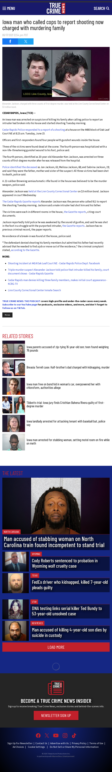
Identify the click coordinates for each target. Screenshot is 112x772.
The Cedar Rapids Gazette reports (21, 202)
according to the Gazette (25, 250)
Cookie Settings (36, 747)
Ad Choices (18, 747)
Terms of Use (96, 743)
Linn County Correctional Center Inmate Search (34, 290)
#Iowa (7, 315)
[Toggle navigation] (9, 8)
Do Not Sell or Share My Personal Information (74, 747)
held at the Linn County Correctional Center (53, 191)
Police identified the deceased (19, 167)
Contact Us (41, 743)
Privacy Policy (79, 743)
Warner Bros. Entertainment (63, 756)
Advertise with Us (59, 743)
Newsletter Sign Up (56, 715)
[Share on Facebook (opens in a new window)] (10, 41)
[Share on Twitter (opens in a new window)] (26, 41)
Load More (56, 647)
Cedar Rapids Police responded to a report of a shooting (33, 130)
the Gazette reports (75, 212)
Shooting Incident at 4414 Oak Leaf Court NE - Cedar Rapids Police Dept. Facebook (54, 263)
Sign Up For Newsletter (19, 743)
